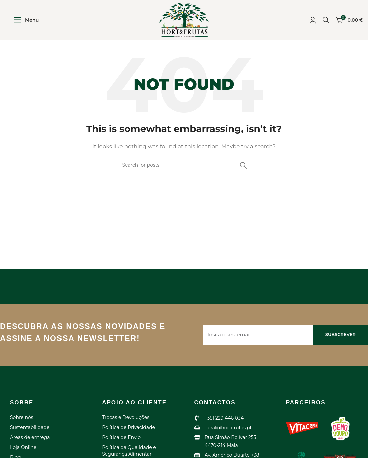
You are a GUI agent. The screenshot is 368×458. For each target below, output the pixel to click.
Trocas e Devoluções (125, 417)
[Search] (326, 20)
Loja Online (23, 447)
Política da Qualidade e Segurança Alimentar (129, 450)
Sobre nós (21, 417)
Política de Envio (121, 437)
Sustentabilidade (29, 427)
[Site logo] (184, 19)
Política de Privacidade (128, 427)
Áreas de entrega (30, 437)
